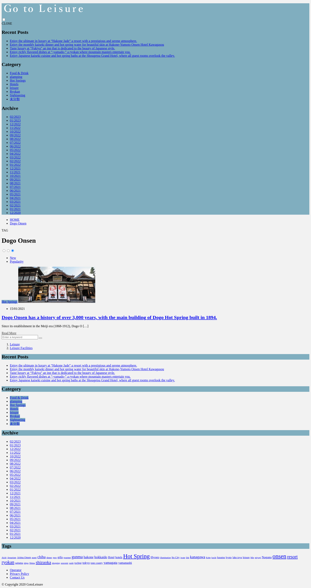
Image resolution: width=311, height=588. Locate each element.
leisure (14, 88)
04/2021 (15, 198)
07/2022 (15, 142)
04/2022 (15, 153)
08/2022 (15, 139)
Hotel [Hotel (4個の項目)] (111, 557)
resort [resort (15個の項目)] (292, 556)
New (13, 258)
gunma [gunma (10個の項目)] (77, 557)
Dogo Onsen (18, 223)
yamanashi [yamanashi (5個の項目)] (125, 562)
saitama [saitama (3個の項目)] (19, 563)
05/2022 (15, 150)
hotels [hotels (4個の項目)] (118, 557)
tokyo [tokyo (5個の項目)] (86, 562)
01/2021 (15, 209)
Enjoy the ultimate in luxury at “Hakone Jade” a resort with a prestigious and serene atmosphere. (73, 41)
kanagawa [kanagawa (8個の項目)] (197, 557)
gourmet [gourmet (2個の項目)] (67, 557)
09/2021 (15, 179)
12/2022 (15, 124)
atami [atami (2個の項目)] (34, 557)
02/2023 (15, 117)
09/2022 (15, 135)
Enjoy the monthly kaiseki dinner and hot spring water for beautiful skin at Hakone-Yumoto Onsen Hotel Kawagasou (87, 44)
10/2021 (15, 176)
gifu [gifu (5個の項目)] (60, 557)
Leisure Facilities (21, 348)
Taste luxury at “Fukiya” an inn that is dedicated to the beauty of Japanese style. (62, 48)
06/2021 (15, 190)
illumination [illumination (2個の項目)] (165, 557)
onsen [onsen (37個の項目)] (279, 556)
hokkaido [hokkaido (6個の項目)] (100, 557)
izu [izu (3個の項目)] (187, 557)
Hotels (14, 84)
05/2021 (15, 194)
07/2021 (15, 187)
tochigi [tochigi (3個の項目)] (78, 563)
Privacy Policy (19, 573)
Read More (9, 333)
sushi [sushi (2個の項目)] (71, 563)
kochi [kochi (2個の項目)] (213, 557)
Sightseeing (17, 95)
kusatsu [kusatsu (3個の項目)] (221, 557)
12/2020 (15, 212)
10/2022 (15, 131)
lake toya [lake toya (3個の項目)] (237, 557)
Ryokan (15, 91)
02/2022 (15, 161)
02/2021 (15, 205)
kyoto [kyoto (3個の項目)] (229, 557)
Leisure (15, 344)
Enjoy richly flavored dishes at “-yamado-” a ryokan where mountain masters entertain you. (70, 52)
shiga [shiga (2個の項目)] (26, 563)
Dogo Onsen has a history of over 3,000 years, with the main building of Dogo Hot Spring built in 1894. (109, 317)
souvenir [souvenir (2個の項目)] (64, 563)
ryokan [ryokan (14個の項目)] (8, 562)
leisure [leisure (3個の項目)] (246, 557)
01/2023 (15, 120)
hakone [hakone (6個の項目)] (88, 557)
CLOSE (7, 23)
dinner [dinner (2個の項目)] (49, 557)
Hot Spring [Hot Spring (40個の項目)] (136, 556)
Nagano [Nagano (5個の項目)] (267, 557)
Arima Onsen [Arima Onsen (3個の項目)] (24, 557)
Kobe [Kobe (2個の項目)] (208, 557)
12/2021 (15, 168)
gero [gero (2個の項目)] (55, 557)
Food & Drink (19, 73)
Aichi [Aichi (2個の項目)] (4, 557)
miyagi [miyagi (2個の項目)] (258, 557)
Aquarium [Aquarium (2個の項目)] (11, 557)
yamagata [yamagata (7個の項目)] (110, 563)
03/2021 (15, 201)
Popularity (17, 261)
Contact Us (17, 577)
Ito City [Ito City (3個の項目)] (176, 557)
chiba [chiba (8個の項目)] (41, 557)
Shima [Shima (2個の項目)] (32, 563)
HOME (15, 219)
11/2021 (15, 172)
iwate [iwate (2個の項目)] (182, 557)
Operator (16, 570)
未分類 (15, 99)
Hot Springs (18, 80)
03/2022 (15, 157)
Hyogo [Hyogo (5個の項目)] (154, 557)
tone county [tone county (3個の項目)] (97, 563)
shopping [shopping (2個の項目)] (56, 563)
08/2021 (15, 183)
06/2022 (15, 146)
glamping (16, 77)
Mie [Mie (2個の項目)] (252, 557)
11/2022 (15, 128)
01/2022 (15, 164)
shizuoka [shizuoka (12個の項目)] (43, 562)
